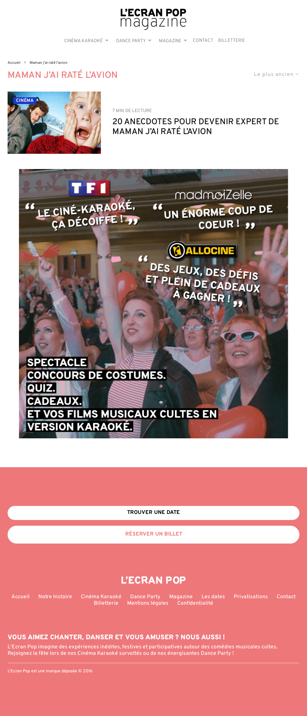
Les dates (213, 597)
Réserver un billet (153, 534)
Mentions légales (147, 603)
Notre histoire (55, 597)
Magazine (170, 41)
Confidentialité (195, 603)
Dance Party (131, 41)
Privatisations (251, 597)
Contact (203, 40)
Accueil (20, 597)
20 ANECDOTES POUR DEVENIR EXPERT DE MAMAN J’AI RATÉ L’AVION (195, 127)
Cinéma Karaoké (83, 41)
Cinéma (25, 101)
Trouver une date (153, 512)
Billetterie (231, 40)
